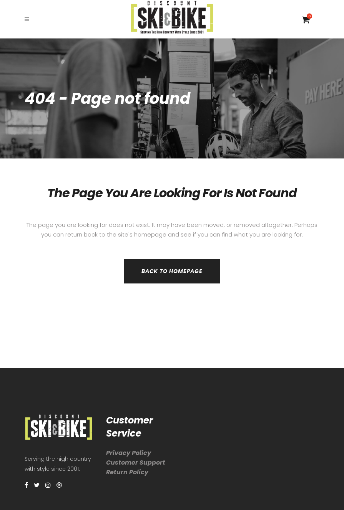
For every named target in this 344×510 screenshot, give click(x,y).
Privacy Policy (128, 452)
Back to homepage (172, 271)
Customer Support (135, 462)
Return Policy (127, 472)
